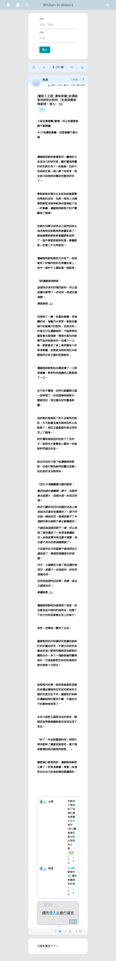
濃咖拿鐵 (80, 85)
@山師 (71, 868)
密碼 (41, 32)
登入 (44, 49)
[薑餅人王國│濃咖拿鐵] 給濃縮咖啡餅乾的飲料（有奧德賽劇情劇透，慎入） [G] (57, 100)
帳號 (41, 19)
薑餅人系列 (57, 85)
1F (40, 110)
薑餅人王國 (69, 85)
